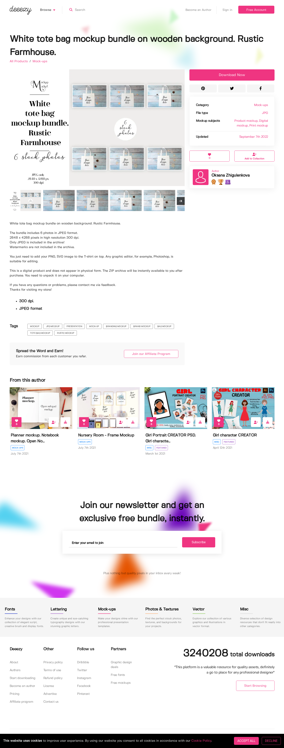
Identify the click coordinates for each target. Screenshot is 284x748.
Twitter (82, 670)
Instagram (84, 678)
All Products (19, 61)
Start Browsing (255, 685)
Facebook (84, 686)
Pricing (15, 693)
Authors (15, 670)
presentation (74, 326)
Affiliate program (21, 701)
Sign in (227, 10)
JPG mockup (53, 326)
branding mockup (116, 326)
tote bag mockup (40, 333)
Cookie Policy (201, 740)
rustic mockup (65, 333)
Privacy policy (53, 662)
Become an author (22, 686)
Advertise (50, 693)
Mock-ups (40, 61)
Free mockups (121, 682)
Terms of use (52, 670)
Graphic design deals (121, 665)
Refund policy (52, 678)
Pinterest (83, 693)
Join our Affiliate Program (151, 354)
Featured (161, 448)
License (48, 686)
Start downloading (22, 678)
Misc (149, 448)
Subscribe (199, 542)
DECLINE (271, 741)
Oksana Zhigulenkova (230, 175)
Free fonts (118, 675)
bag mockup (164, 326)
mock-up (94, 326)
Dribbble (83, 662)
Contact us (51, 701)
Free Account (256, 9)
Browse (51, 10)
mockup (34, 326)
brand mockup (141, 326)
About (14, 662)
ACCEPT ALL (246, 741)
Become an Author (201, 10)
